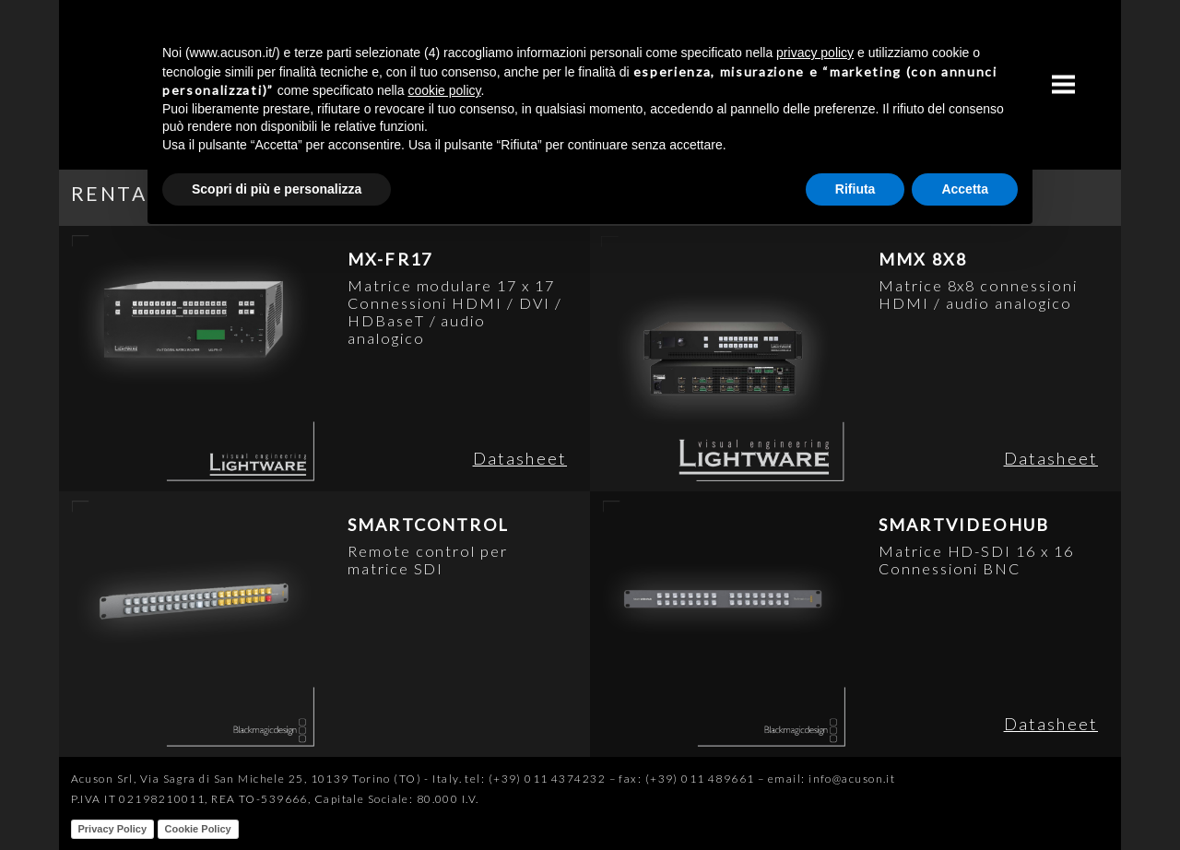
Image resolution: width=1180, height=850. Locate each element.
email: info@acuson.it (831, 778)
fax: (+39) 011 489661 (686, 778)
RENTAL (115, 193)
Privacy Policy (113, 828)
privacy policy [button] (815, 52)
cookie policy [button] (443, 90)
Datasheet (520, 458)
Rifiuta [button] (855, 189)
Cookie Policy (198, 828)
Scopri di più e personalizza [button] (276, 189)
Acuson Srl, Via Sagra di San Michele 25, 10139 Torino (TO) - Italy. (266, 778)
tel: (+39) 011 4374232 (535, 778)
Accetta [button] (964, 189)
